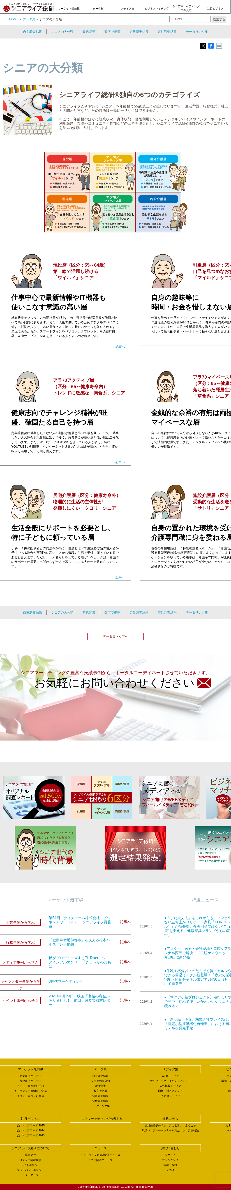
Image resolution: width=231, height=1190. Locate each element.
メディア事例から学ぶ (30, 1085)
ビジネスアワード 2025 (30, 1125)
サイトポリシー (30, 1165)
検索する (219, 19)
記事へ (120, 347)
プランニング (170, 1160)
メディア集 (127, 8)
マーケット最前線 (69, 8)
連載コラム (170, 1119)
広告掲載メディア (170, 1085)
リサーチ (170, 1155)
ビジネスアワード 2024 (30, 1130)
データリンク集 (197, 31)
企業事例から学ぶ (30, 1076)
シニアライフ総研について (30, 1148)
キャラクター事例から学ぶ (30, 1090)
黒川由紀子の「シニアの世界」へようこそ (170, 1125)
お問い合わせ (170, 1148)
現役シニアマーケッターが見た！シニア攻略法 (170, 1130)
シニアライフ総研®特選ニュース (100, 1155)
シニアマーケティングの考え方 (186, 8)
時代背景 (89, 31)
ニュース (100, 1148)
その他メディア (170, 1096)
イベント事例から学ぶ (30, 1096)
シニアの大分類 (62, 31)
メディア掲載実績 (30, 1160)
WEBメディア (170, 1076)
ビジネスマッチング (157, 8)
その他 (170, 1170)
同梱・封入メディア (170, 1090)
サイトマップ (30, 1175)
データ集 (98, 8)
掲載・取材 (170, 1165)
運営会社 (30, 1155)
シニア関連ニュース (100, 1160)
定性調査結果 (167, 31)
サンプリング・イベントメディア (170, 1080)
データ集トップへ (115, 636)
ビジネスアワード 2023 (30, 1135)
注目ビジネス (215, 8)
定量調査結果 (138, 31)
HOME (13, 19)
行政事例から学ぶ (30, 1080)
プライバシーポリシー (30, 1170)
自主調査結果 (32, 31)
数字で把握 (112, 31)
